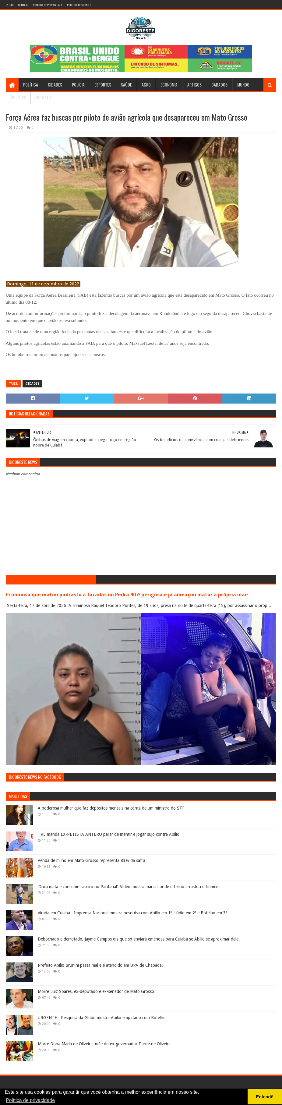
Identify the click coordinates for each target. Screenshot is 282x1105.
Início (9, 4)
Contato (23, 4)
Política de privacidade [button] (30, 1100)
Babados (219, 84)
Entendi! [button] (265, 1096)
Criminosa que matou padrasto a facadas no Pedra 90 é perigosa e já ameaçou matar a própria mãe (127, 595)
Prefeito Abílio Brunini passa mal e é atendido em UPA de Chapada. (100, 965)
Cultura (18, 97)
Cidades (55, 84)
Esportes (102, 84)
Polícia (78, 84)
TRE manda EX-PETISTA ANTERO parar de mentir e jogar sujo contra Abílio (108, 834)
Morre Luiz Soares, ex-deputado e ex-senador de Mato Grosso (96, 991)
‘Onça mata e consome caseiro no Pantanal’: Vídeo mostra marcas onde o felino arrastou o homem (129, 886)
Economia (169, 84)
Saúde (126, 84)
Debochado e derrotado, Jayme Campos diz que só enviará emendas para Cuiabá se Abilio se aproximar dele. (139, 939)
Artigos (194, 84)
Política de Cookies (79, 4)
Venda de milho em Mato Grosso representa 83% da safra (91, 860)
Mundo (243, 84)
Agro (146, 84)
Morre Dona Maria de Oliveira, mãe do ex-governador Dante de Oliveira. (105, 1043)
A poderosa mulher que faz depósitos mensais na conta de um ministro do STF (111, 808)
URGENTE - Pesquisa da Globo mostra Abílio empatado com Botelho (102, 1017)
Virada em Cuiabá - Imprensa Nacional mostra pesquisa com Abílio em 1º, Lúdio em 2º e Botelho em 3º (132, 912)
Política (30, 84)
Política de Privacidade (47, 4)
